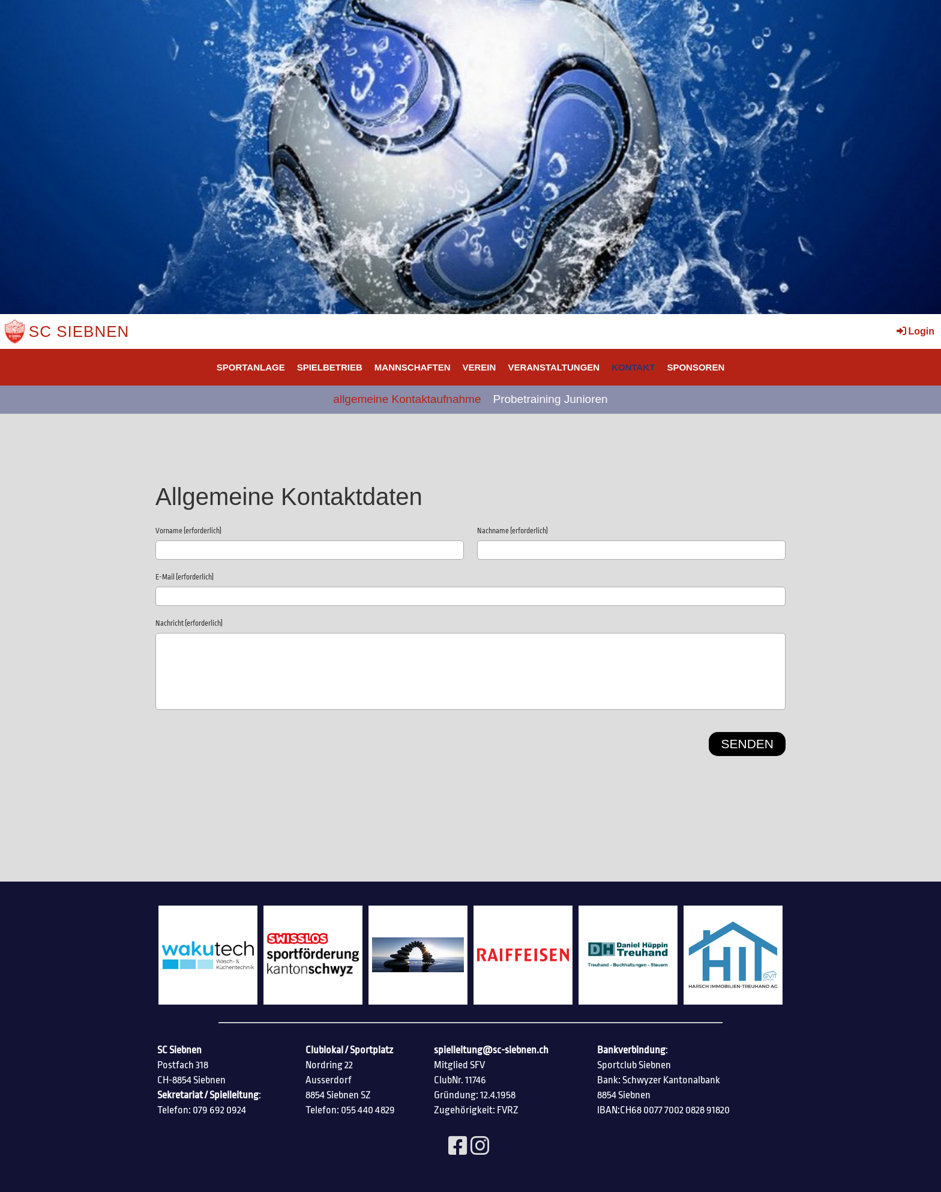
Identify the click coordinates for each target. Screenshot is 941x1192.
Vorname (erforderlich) (188, 531)
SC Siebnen (79, 331)
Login (914, 331)
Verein (479, 367)
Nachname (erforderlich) (512, 531)
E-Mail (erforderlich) (184, 577)
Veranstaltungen (554, 367)
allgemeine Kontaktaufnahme (407, 399)
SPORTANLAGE (251, 367)
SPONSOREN (695, 367)
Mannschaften (412, 367)
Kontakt (633, 367)
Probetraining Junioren (550, 399)
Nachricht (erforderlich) (189, 623)
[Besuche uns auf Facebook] (457, 1147)
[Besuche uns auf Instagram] (480, 1147)
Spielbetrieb (329, 367)
